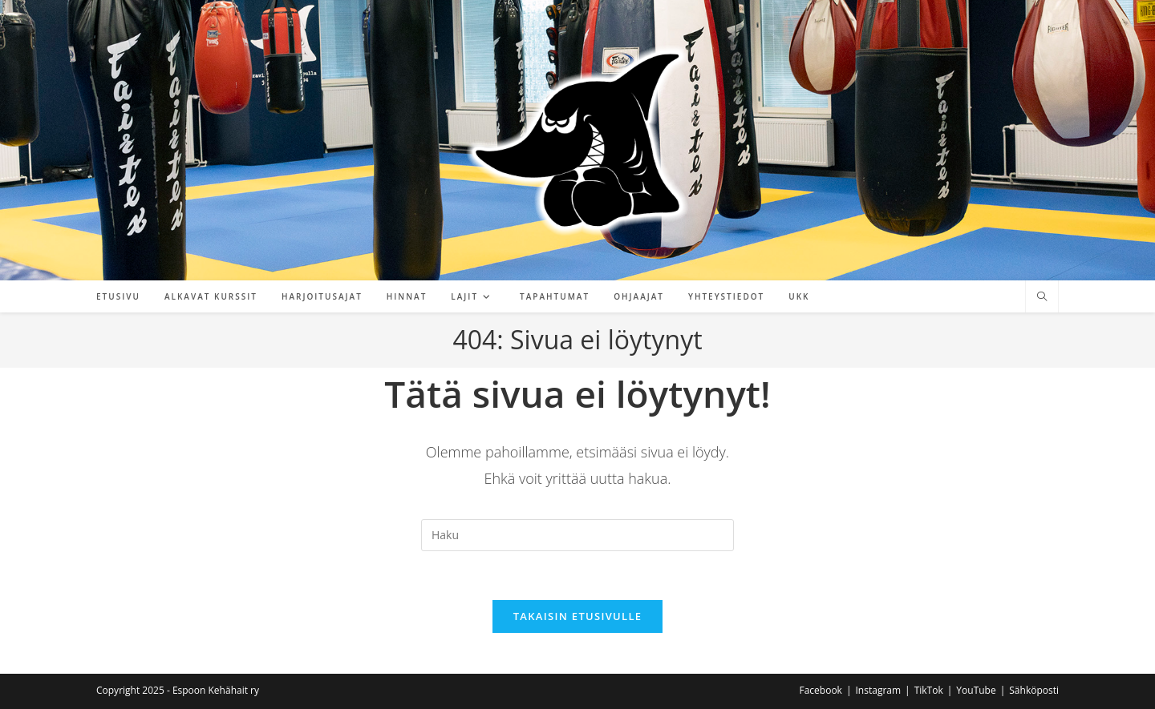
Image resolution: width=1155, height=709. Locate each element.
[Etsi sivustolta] (1042, 297)
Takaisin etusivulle (577, 616)
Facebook (820, 690)
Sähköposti (1034, 690)
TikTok (928, 690)
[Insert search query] (577, 535)
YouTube (975, 690)
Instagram (879, 690)
